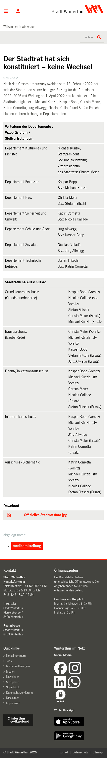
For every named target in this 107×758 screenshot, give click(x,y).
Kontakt (63, 752)
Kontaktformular (14, 581)
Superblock (13, 687)
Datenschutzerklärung (19, 692)
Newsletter (12, 676)
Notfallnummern (16, 655)
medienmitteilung (27, 546)
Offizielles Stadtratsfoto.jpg (45, 515)
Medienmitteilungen (18, 666)
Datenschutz (80, 752)
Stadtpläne (12, 682)
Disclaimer (12, 697)
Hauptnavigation (5, 11)
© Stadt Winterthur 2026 (20, 752)
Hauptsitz (9, 603)
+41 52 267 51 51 (35, 586)
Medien (10, 671)
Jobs (9, 661)
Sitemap (98, 752)
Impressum (13, 703)
